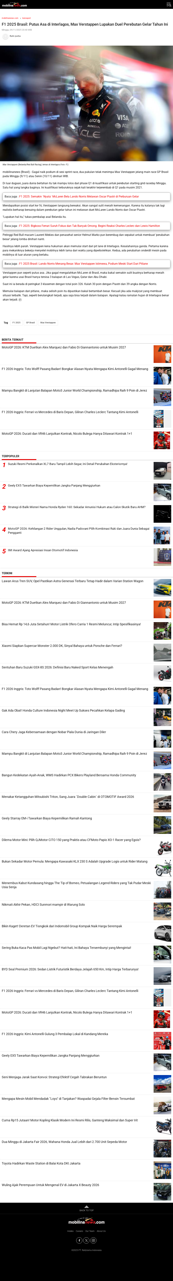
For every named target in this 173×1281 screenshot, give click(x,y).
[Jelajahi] (168, 4)
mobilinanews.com (10, 18)
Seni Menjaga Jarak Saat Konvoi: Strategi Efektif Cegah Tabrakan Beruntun (54, 1077)
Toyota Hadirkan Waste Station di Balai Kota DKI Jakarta (41, 1163)
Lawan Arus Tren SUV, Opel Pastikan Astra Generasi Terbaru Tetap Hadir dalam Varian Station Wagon (72, 581)
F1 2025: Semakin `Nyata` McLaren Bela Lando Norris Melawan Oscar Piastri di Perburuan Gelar (79, 196)
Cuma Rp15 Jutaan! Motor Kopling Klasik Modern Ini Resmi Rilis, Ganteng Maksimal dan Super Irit (70, 1120)
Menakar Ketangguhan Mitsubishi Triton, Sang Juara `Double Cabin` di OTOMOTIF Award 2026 (68, 797)
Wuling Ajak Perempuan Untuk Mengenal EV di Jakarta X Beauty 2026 (50, 1185)
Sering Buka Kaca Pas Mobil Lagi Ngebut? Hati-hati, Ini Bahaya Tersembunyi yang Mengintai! (66, 948)
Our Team (90, 1231)
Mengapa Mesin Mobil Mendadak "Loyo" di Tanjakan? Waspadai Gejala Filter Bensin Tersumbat (68, 1099)
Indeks (70, 1231)
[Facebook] (79, 1240)
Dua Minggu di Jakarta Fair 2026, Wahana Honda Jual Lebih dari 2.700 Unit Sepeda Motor (64, 1142)
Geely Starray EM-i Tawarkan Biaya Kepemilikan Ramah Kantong (47, 818)
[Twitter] (86, 1240)
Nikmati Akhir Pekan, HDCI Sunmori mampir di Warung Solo (43, 904)
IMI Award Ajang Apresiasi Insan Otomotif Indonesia (44, 550)
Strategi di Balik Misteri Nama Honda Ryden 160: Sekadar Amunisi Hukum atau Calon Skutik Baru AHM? (76, 509)
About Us (101, 1231)
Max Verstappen (48, 322)
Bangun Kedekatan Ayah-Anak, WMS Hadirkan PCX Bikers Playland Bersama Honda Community (69, 775)
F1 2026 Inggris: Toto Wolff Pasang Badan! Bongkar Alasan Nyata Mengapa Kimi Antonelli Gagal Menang (75, 369)
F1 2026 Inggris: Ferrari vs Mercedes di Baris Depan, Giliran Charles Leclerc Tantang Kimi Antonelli (70, 412)
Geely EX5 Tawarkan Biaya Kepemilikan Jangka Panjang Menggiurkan (57, 485)
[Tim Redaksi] (86, 36)
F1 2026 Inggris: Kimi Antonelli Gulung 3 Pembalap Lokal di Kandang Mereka (55, 1034)
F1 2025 (16, 322)
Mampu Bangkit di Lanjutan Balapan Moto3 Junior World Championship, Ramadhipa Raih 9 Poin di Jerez (74, 390)
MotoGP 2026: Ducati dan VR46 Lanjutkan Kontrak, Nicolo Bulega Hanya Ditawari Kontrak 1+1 (67, 433)
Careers (79, 1231)
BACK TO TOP (87, 1208)
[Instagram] (93, 1240)
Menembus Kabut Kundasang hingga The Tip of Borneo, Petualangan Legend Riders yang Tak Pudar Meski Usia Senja (76, 885)
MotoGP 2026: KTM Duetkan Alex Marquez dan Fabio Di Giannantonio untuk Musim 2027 (64, 347)
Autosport (26, 18)
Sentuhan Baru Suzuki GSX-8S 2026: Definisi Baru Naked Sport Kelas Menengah (57, 667)
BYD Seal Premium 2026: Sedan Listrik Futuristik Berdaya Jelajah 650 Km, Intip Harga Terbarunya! (70, 969)
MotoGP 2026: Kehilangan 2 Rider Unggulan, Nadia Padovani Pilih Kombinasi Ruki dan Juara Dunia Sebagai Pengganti (76, 531)
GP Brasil (30, 322)
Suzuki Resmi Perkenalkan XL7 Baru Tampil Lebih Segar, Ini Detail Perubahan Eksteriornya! (71, 464)
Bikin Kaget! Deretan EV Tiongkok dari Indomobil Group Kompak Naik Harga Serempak (62, 926)
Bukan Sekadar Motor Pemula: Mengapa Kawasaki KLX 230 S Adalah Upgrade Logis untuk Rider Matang (74, 861)
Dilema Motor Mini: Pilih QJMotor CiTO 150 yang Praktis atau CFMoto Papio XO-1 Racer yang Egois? (71, 840)
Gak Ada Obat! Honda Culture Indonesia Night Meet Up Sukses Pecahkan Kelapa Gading (63, 710)
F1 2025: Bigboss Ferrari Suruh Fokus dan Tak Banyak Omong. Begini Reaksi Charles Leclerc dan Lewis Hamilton (89, 226)
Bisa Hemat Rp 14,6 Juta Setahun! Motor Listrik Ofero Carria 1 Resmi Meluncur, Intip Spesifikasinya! (71, 624)
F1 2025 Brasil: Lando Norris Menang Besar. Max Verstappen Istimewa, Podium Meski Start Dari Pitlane (83, 263)
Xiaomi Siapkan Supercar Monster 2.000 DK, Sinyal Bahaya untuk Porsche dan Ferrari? (62, 646)
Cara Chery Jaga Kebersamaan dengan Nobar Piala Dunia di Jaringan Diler (54, 732)
